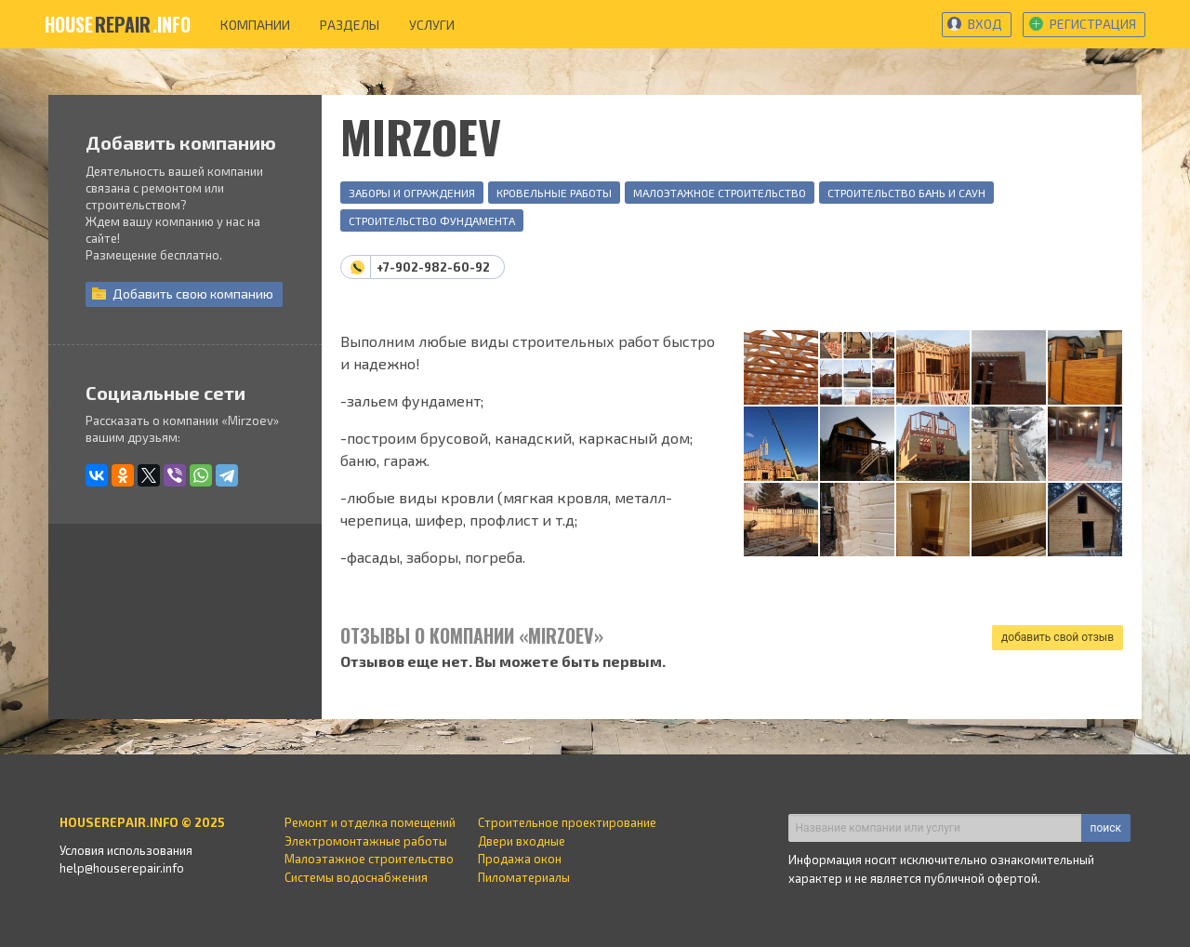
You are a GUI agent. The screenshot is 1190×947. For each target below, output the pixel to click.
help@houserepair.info (122, 867)
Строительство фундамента (432, 220)
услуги (432, 25)
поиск (1106, 827)
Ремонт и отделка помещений (370, 822)
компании (255, 25)
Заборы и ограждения (412, 192)
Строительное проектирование (567, 822)
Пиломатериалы (524, 877)
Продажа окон (520, 858)
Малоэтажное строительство (719, 192)
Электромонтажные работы (365, 841)
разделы (349, 25)
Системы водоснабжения (356, 877)
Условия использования (126, 850)
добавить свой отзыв (1057, 637)
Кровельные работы (554, 192)
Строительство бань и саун (906, 192)
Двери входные (521, 841)
